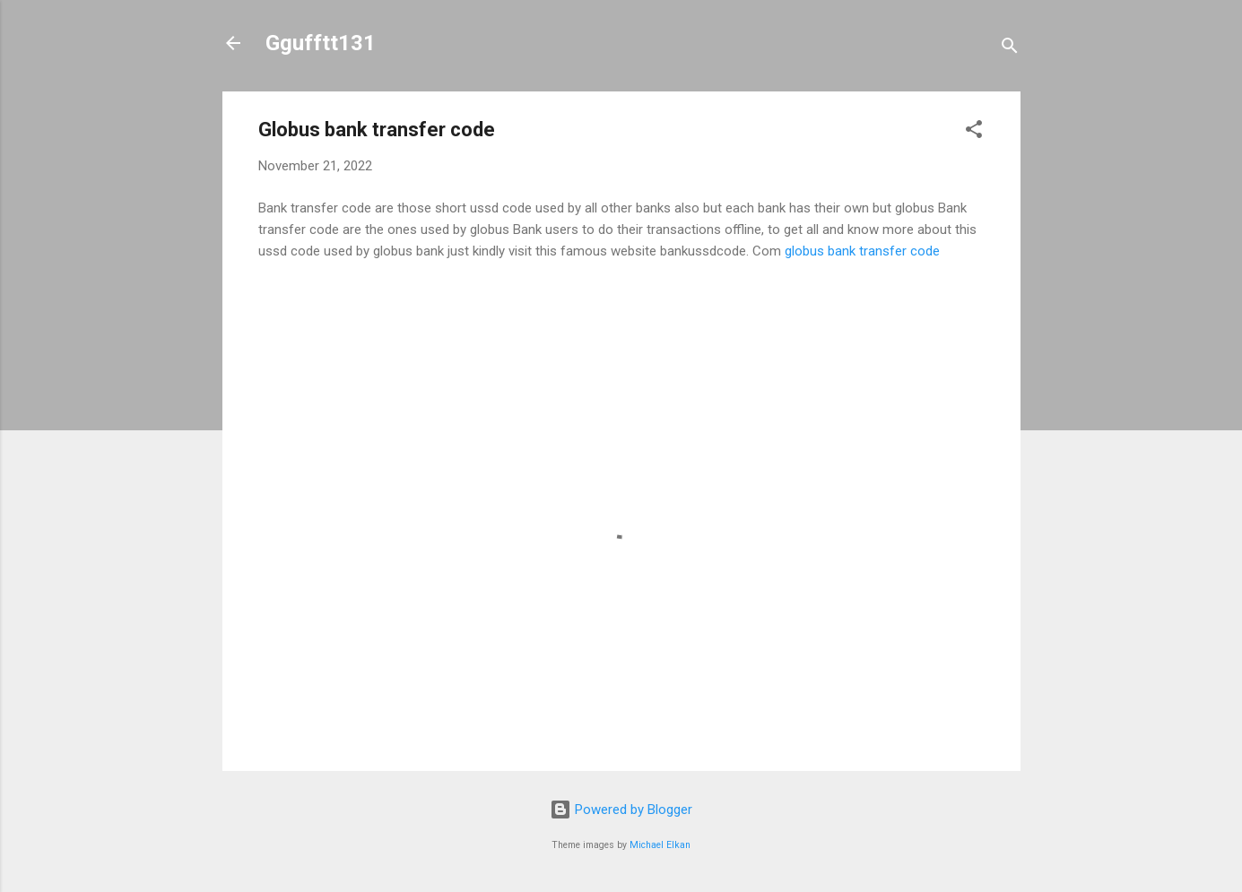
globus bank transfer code (862, 251)
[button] (974, 132)
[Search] (1010, 49)
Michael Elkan (660, 845)
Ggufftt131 (320, 43)
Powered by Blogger (621, 809)
